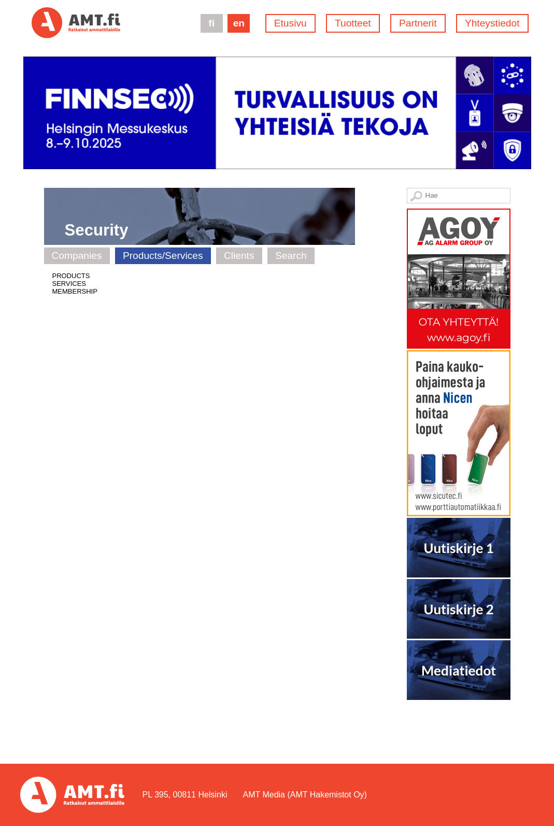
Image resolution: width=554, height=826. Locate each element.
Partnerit (418, 23)
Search (291, 255)
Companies (77, 255)
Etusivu (290, 23)
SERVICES (69, 283)
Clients (239, 255)
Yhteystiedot (492, 23)
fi (211, 23)
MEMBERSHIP (74, 291)
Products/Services (163, 255)
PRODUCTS (71, 276)
